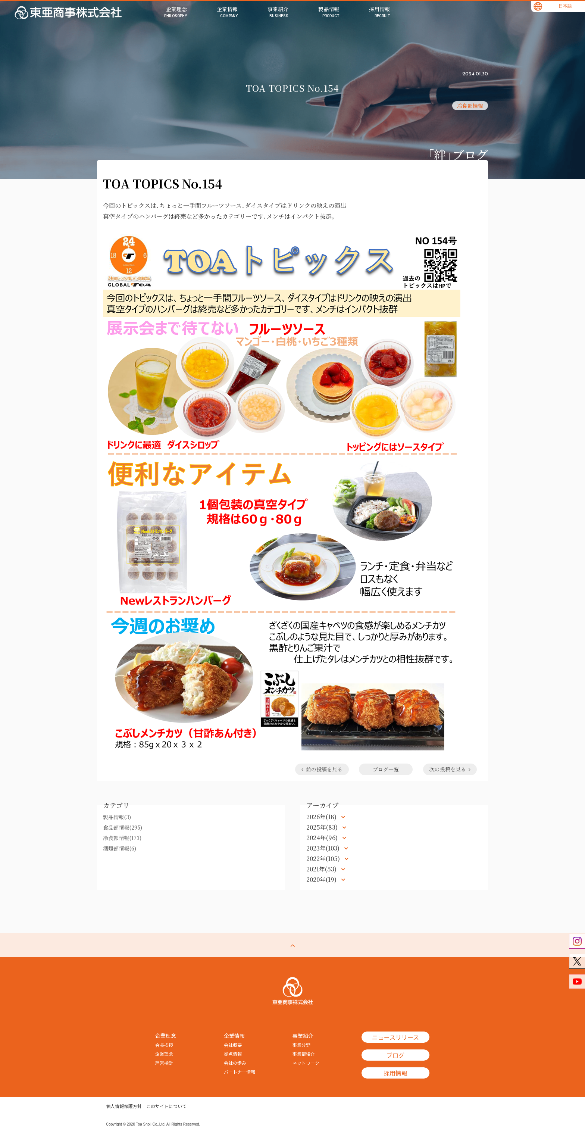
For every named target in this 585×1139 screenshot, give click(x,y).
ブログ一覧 (386, 769)
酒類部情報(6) (119, 848)
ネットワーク (305, 1063)
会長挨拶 (164, 1045)
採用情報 (395, 1072)
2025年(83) (322, 827)
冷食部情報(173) (122, 838)
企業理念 (164, 1054)
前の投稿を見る (321, 769)
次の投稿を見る (449, 769)
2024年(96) (322, 837)
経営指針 (164, 1063)
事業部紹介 (303, 1054)
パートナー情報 (239, 1071)
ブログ (395, 1055)
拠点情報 (233, 1054)
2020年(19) (322, 879)
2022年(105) (323, 858)
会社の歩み (235, 1063)
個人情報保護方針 (124, 1106)
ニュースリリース (395, 1037)
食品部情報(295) (122, 827)
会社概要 (233, 1045)
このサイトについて (166, 1106)
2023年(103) (323, 848)
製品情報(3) (117, 817)
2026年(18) (322, 816)
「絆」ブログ (458, 154)
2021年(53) (322, 869)
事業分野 (301, 1045)
